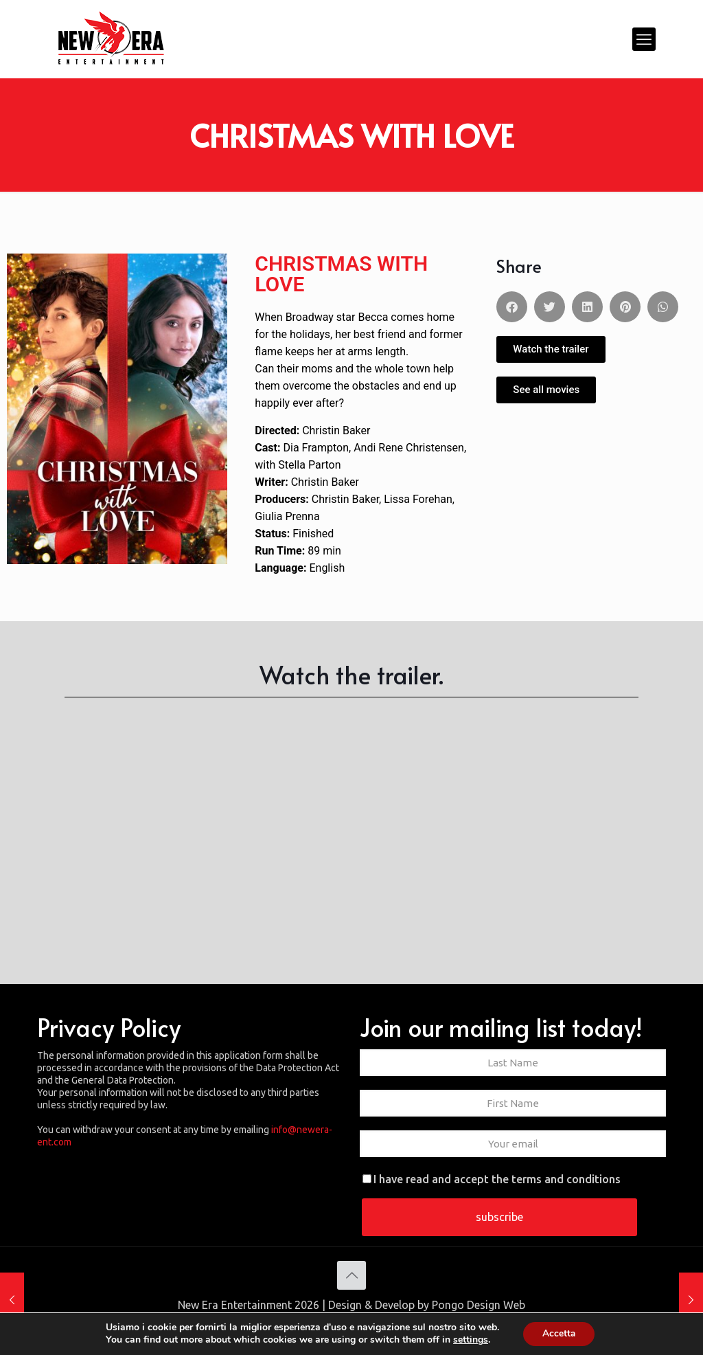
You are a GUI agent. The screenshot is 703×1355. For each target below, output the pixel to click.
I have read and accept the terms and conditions (491, 1179)
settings (469, 1340)
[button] (511, 306)
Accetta (558, 1333)
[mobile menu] (644, 39)
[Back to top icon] (351, 1275)
